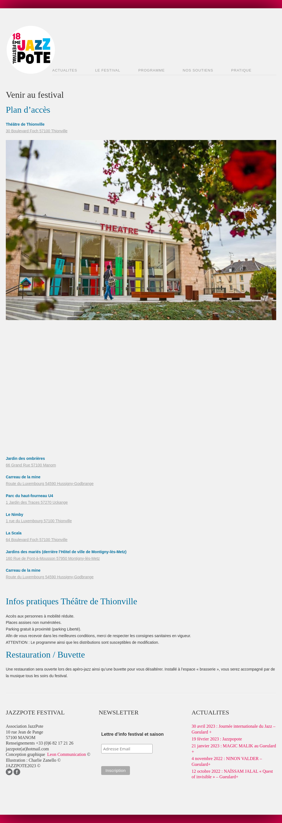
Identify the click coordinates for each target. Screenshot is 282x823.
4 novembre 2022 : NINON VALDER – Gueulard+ (227, 761)
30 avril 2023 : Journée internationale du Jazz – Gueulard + (233, 729)
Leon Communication (67, 754)
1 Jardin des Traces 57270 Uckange (37, 502)
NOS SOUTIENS (198, 70)
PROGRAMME (151, 70)
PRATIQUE (241, 70)
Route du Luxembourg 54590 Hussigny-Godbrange (50, 483)
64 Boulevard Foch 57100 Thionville (36, 539)
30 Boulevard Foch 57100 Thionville (36, 131)
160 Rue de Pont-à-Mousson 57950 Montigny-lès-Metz (53, 558)
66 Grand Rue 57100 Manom (31, 465)
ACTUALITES (64, 70)
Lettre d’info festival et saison (132, 734)
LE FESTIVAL (107, 70)
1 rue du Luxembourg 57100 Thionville (39, 521)
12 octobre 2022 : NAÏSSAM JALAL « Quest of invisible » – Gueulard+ (232, 774)
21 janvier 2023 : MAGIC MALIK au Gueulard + (234, 748)
